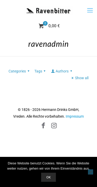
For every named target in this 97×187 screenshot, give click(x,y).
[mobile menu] (90, 10)
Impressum (75, 116)
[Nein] (90, 172)
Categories (20, 71)
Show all (79, 78)
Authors (61, 71)
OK (48, 177)
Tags (40, 71)
